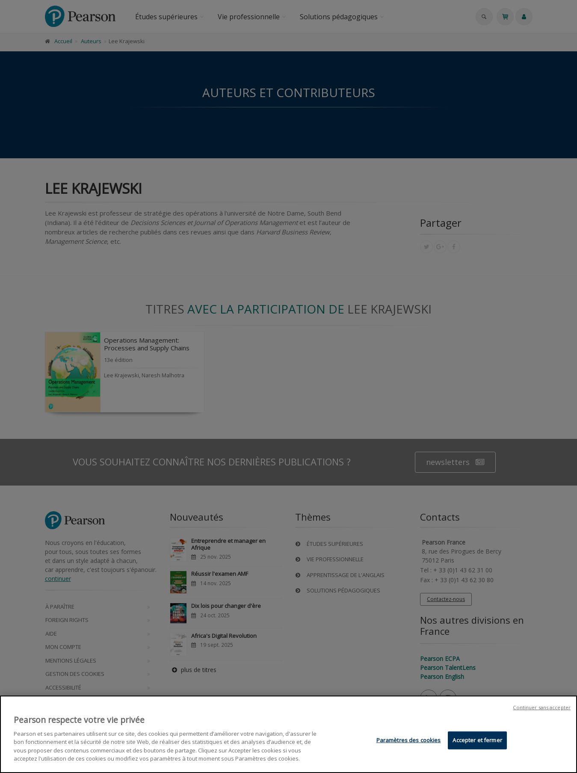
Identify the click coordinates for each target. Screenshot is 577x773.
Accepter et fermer (477, 741)
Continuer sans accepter (542, 708)
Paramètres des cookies (408, 741)
